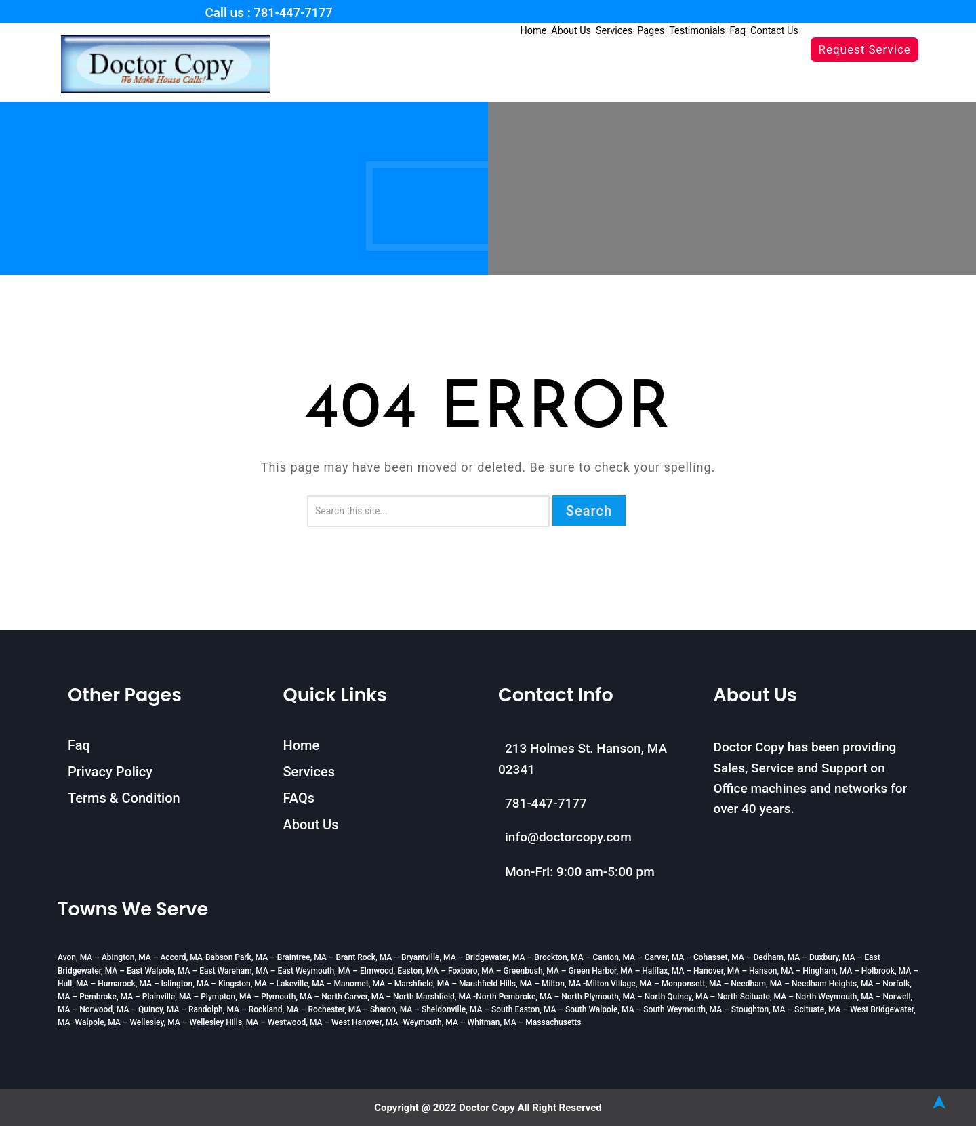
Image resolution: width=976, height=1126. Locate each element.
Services (628, 30)
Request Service (864, 49)
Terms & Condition (124, 798)
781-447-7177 (293, 12)
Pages (662, 30)
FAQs (298, 798)
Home (553, 30)
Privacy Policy (110, 772)
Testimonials (705, 30)
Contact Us (776, 30)
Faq (742, 30)
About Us (588, 30)
